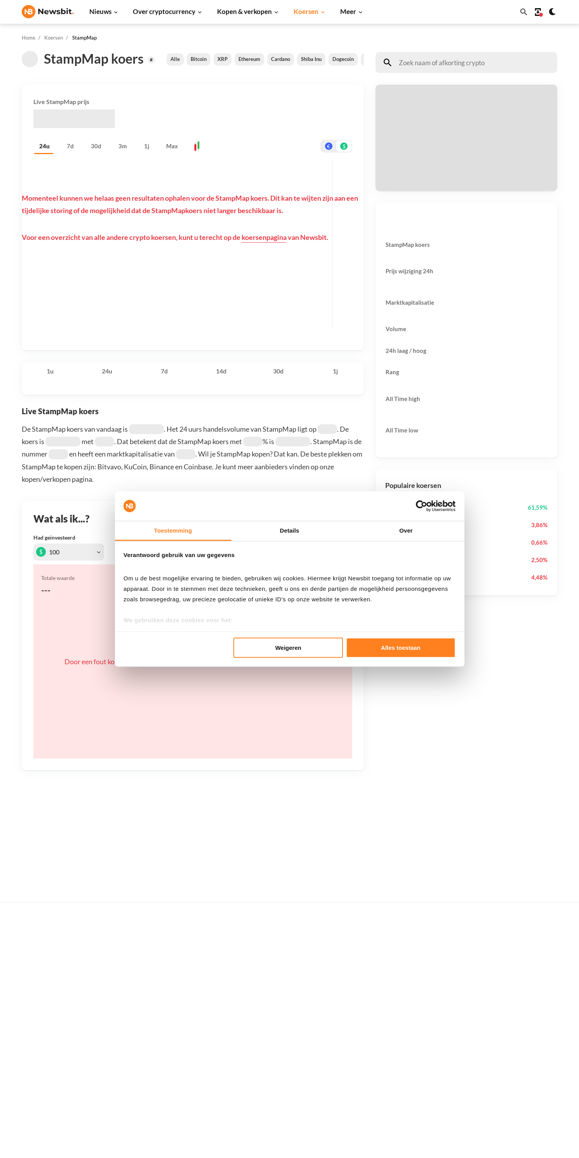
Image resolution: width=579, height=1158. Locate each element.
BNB (387, 1087)
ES (49, 1033)
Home (28, 38)
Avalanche (394, 1074)
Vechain (391, 1062)
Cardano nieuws (161, 984)
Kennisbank (276, 1025)
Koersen (306, 11)
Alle (175, 59)
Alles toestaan (401, 647)
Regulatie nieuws (163, 1048)
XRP (222, 59)
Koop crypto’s (279, 945)
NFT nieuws (156, 1062)
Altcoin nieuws (160, 1010)
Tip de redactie (520, 971)
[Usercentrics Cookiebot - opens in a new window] (422, 506)
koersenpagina (264, 237)
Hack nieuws (157, 1074)
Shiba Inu (311, 59)
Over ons (512, 1038)
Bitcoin (199, 59)
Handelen (273, 1051)
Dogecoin (343, 59)
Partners (512, 958)
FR (37, 1033)
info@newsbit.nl (42, 965)
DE (26, 1033)
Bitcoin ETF (275, 1092)
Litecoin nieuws (161, 997)
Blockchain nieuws (164, 1023)
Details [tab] (289, 530)
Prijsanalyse (157, 1087)
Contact (511, 1025)
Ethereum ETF (279, 1105)
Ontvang (395, 158)
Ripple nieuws (159, 971)
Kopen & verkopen (244, 11)
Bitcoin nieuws (160, 945)
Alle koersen (397, 945)
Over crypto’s (278, 986)
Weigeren (288, 647)
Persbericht (156, 1100)
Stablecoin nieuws (164, 1036)
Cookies (511, 1090)
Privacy (510, 1051)
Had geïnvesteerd (54, 537)
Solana (389, 1023)
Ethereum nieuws (163, 958)
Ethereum (249, 59)
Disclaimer (514, 1064)
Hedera (390, 1100)
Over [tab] (406, 530)
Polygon (391, 1048)
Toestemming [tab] (173, 530)
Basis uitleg (276, 1038)
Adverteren (515, 945)
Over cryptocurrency (164, 11)
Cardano (280, 59)
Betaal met (398, 118)
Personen (273, 999)
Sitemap (159, 1145)
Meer (348, 11)
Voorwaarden (518, 1077)
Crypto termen (280, 1012)
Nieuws (100, 11)
